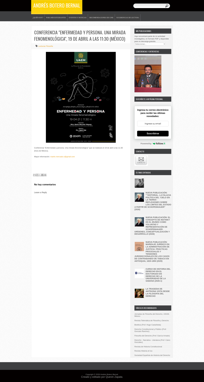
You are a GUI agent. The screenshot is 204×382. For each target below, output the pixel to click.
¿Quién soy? (38, 18)
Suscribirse (153, 133)
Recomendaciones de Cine (101, 18)
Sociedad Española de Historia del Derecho (152, 355)
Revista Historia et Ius (143, 351)
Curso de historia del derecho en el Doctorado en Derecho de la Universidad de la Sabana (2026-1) (158, 275)
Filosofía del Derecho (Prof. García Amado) (152, 336)
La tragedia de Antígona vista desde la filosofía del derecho (158, 292)
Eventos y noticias (77, 18)
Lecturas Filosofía (45, 46)
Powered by (153, 143)
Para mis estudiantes (56, 18)
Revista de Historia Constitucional (148, 347)
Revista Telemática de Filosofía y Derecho (151, 320)
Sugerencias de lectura (127, 18)
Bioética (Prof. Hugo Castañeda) (147, 325)
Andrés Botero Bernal (56, 5)
